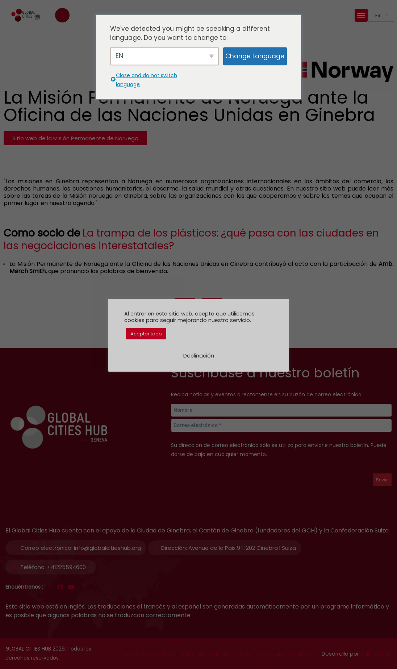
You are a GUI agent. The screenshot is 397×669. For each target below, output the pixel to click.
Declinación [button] (198, 355)
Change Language (254, 56)
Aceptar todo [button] (146, 333)
